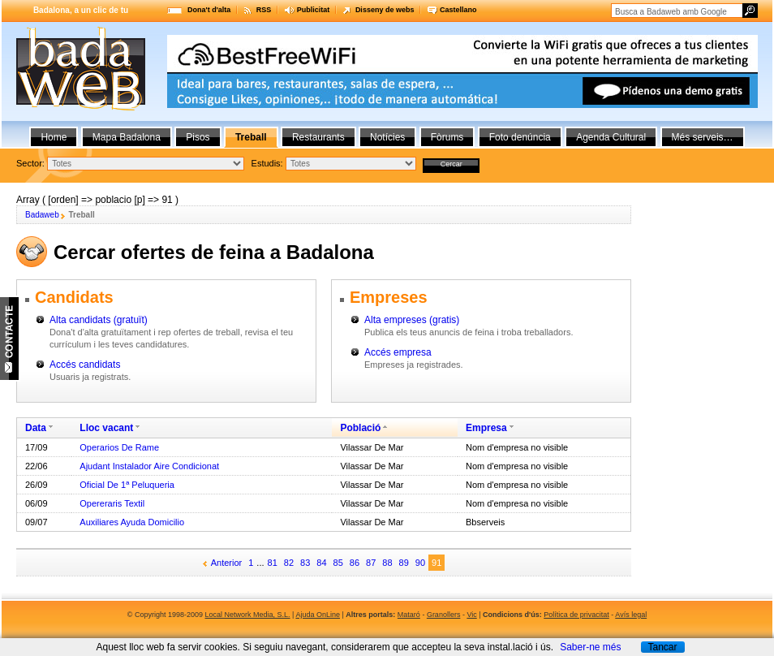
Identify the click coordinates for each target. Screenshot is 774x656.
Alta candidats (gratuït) (98, 320)
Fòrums (447, 137)
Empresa (486, 428)
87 (371, 563)
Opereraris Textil (112, 503)
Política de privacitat (576, 615)
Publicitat (313, 10)
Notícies (387, 137)
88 (387, 563)
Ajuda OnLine (317, 615)
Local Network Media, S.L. (247, 615)
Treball (251, 137)
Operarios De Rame (119, 447)
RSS (264, 10)
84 (321, 563)
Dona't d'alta (208, 10)
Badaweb (42, 214)
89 (404, 563)
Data (35, 428)
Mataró (409, 615)
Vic (471, 615)
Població (360, 428)
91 (436, 563)
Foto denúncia (520, 137)
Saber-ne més (590, 647)
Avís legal (631, 615)
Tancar (662, 647)
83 (305, 563)
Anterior (227, 563)
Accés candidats (84, 364)
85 (338, 563)
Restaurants (318, 137)
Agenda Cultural (611, 137)
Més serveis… (702, 137)
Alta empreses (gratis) (411, 320)
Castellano (458, 10)
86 (354, 563)
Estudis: (267, 163)
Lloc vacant (106, 428)
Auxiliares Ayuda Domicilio (132, 522)
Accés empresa (398, 352)
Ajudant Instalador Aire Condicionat (149, 466)
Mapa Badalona (126, 137)
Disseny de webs (385, 10)
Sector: (30, 163)
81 (272, 563)
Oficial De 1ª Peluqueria (127, 485)
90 (420, 563)
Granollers (444, 615)
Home (54, 137)
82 (289, 563)
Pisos (197, 137)
